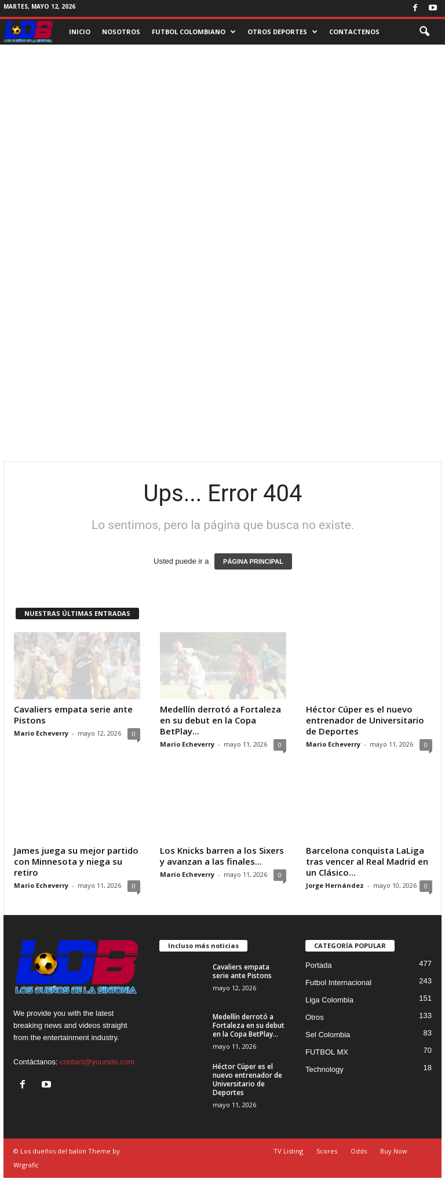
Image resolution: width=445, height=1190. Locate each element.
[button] (424, 32)
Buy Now (393, 1151)
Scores (326, 1151)
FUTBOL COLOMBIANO (194, 32)
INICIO (79, 31)
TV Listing (288, 1151)
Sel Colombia (327, 1034)
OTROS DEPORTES (282, 32)
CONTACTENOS (354, 31)
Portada (318, 965)
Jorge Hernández (335, 885)
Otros (314, 1017)
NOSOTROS (121, 31)
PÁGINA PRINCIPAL (253, 561)
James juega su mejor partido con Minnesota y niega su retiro (76, 861)
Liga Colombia (329, 1000)
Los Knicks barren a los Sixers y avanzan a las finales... (222, 855)
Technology (324, 1069)
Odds (359, 1151)
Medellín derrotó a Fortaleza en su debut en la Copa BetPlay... (220, 720)
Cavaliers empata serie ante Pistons (73, 714)
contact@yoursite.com (97, 1061)
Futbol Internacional (338, 982)
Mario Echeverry (41, 733)
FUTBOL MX (326, 1052)
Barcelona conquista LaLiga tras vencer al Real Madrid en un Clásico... (367, 861)
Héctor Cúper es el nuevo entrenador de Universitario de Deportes (365, 720)
